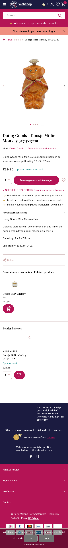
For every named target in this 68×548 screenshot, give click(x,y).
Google (51, 437)
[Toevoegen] (8, 308)
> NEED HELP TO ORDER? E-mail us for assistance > (33, 190)
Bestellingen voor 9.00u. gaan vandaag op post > (32, 195)
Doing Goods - (17, 148)
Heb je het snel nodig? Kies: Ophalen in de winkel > (33, 204)
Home (18, 39)
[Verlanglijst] (58, 4)
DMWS (15, 518)
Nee (47, 538)
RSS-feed (33, 518)
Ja (31, 538)
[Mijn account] (52, 5)
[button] (30, 124)
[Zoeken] (34, 15)
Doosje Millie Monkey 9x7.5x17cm (14, 357)
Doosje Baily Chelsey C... (14, 295)
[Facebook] (30, 457)
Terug (8, 39)
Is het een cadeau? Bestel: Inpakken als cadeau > (32, 200)
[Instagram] (37, 457)
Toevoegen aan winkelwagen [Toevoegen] (36, 180)
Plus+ (24, 518)
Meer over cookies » (34, 544)
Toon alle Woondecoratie (42, 148)
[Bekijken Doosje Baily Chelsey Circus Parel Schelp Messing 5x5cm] (15, 285)
